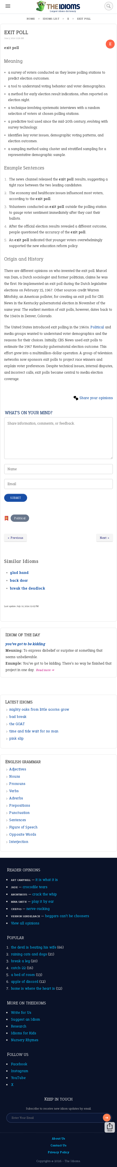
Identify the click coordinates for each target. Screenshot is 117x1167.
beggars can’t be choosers (67, 915)
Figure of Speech (23, 827)
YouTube (18, 1077)
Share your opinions (96, 397)
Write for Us (21, 1012)
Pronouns (17, 783)
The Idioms (72, 1161)
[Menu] (8, 6)
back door (19, 580)
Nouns (14, 776)
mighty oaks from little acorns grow (39, 709)
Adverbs (16, 798)
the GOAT (17, 723)
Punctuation (19, 812)
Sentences (17, 819)
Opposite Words (22, 834)
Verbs (14, 790)
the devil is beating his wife (33, 947)
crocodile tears (35, 886)
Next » (104, 538)
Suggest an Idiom (25, 1019)
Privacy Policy (58, 1152)
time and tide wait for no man (33, 731)
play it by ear (43, 901)
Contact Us (58, 1145)
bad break (18, 716)
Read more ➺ (45, 670)
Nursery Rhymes (25, 1039)
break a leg (20, 961)
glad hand (19, 572)
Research (18, 1026)
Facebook (19, 1064)
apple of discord (24, 981)
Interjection (18, 841)
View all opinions (25, 923)
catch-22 (18, 967)
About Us (58, 1138)
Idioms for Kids (23, 1033)
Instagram (19, 1070)
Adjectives (17, 769)
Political (97, 327)
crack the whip (44, 894)
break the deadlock (27, 588)
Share (110, 1127)
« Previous (15, 538)
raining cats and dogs (29, 954)
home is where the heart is (33, 988)
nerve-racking (38, 908)
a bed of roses (23, 974)
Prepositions (19, 805)
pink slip (16, 738)
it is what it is (47, 879)
